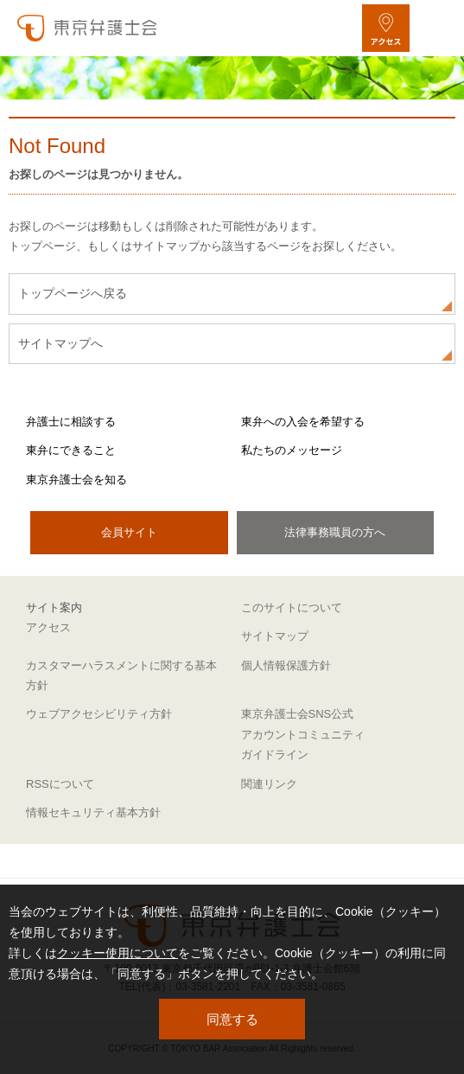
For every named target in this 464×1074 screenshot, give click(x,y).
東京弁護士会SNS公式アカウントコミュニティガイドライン (303, 734)
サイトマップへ (60, 343)
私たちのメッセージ (291, 450)
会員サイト (129, 532)
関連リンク (269, 783)
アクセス (48, 627)
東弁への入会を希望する (303, 421)
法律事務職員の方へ (334, 532)
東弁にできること (71, 450)
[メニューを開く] (436, 28)
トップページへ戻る (72, 293)
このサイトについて (291, 607)
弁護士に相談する (71, 421)
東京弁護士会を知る (76, 479)
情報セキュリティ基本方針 (93, 812)
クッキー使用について (117, 953)
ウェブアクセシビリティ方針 (99, 713)
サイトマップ (274, 636)
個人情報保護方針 (286, 665)
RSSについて (60, 783)
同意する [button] (232, 1019)
